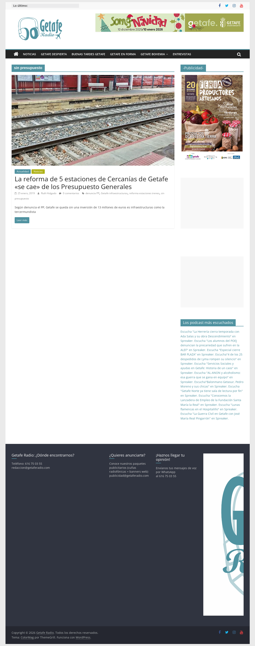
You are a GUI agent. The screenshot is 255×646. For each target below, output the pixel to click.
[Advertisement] (212, 203)
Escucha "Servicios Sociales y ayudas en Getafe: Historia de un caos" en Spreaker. (209, 368)
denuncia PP (92, 193)
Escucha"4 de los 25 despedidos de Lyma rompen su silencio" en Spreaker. (211, 358)
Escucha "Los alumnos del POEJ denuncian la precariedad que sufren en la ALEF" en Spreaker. (210, 345)
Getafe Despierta (54, 54)
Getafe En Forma (123, 54)
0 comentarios (69, 193)
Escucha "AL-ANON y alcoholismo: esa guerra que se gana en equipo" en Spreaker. (211, 377)
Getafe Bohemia (153, 54)
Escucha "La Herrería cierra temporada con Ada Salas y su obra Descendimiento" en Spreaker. (210, 336)
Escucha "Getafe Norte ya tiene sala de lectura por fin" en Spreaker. (212, 390)
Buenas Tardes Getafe (88, 54)
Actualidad (23, 171)
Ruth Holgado (49, 193)
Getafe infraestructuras (114, 193)
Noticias (29, 54)
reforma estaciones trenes (144, 193)
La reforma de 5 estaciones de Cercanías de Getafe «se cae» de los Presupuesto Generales (91, 182)
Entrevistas (182, 54)
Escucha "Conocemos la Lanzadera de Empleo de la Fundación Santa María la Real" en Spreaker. (211, 400)
